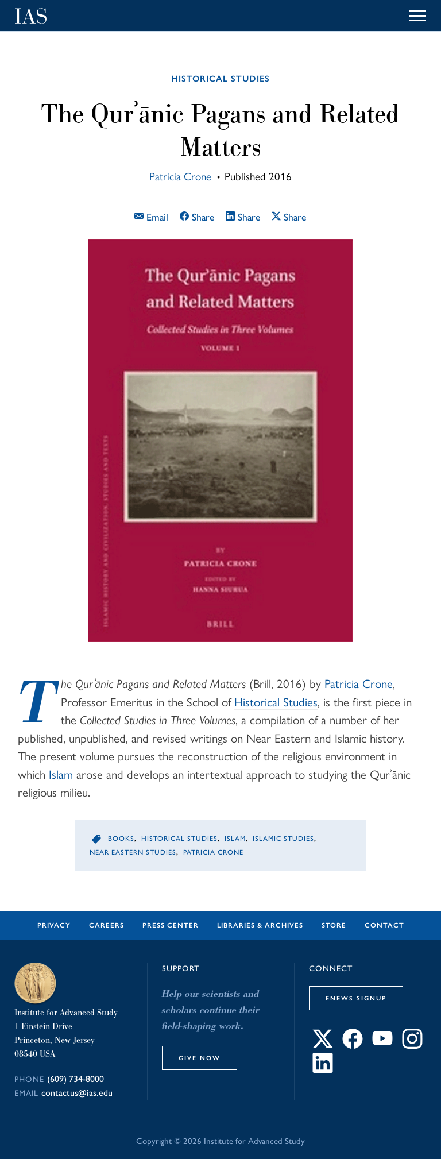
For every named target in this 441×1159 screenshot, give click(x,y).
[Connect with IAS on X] (322, 1045)
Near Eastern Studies (133, 852)
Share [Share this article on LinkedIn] (243, 217)
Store (334, 925)
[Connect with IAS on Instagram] (412, 1045)
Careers (106, 925)
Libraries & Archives (260, 925)
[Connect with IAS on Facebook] (352, 1045)
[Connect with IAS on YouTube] (382, 1045)
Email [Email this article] (151, 217)
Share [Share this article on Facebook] (197, 217)
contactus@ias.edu (77, 1092)
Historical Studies (220, 79)
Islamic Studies (283, 839)
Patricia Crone (180, 176)
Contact (384, 925)
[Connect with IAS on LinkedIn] (322, 1069)
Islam (61, 774)
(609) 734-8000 (75, 1078)
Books (121, 839)
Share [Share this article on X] (289, 217)
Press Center (170, 925)
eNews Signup (356, 998)
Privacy (54, 925)
